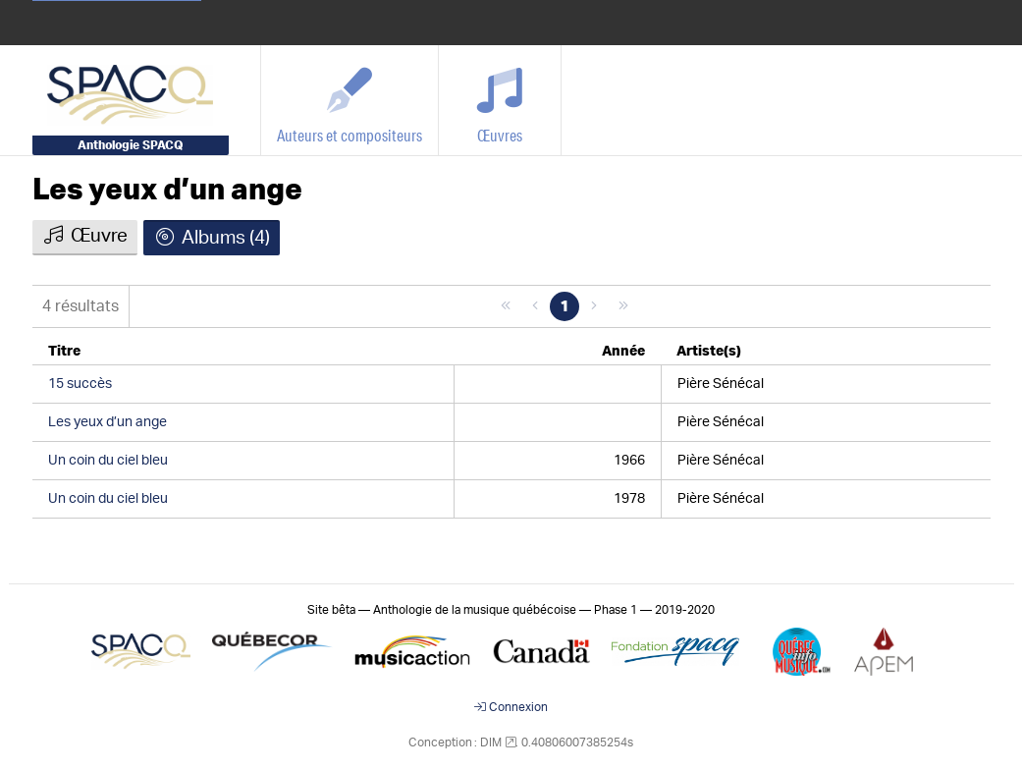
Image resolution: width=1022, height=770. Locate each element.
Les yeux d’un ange (167, 190)
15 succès (80, 384)
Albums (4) (211, 238)
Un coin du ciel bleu (108, 461)
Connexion (511, 707)
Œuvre (85, 236)
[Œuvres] (500, 100)
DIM (491, 742)
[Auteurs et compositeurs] (350, 100)
